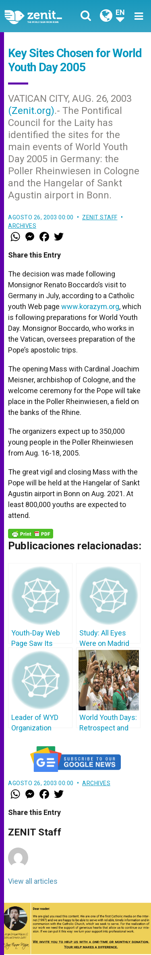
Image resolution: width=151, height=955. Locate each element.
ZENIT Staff (100, 217)
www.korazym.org (90, 306)
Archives (22, 226)
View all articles (33, 881)
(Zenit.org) (31, 110)
